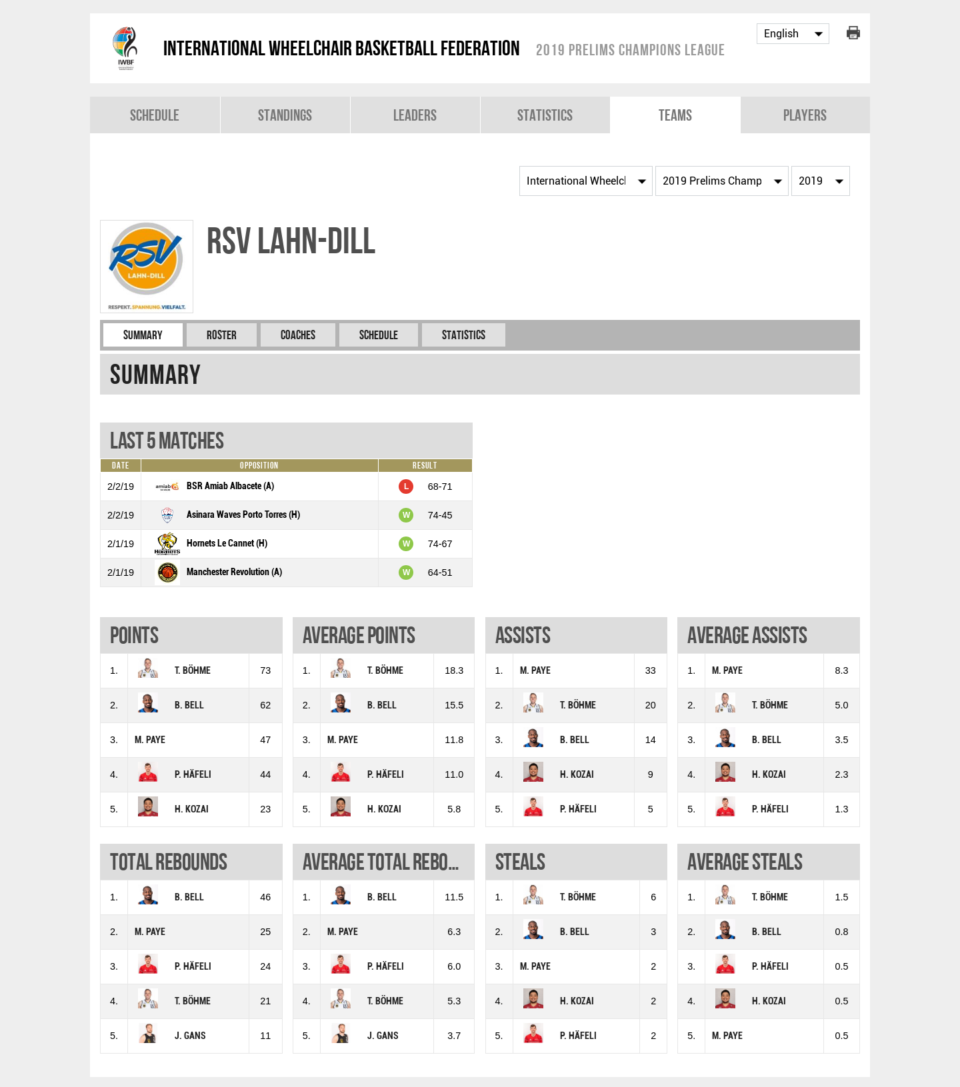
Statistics (545, 115)
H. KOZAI (192, 809)
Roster (222, 335)
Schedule (154, 115)
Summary (143, 335)
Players (805, 115)
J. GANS (190, 1036)
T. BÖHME (193, 670)
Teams (675, 115)
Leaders (415, 115)
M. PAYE (150, 740)
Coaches (298, 335)
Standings (285, 115)
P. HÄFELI (193, 774)
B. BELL (189, 705)
